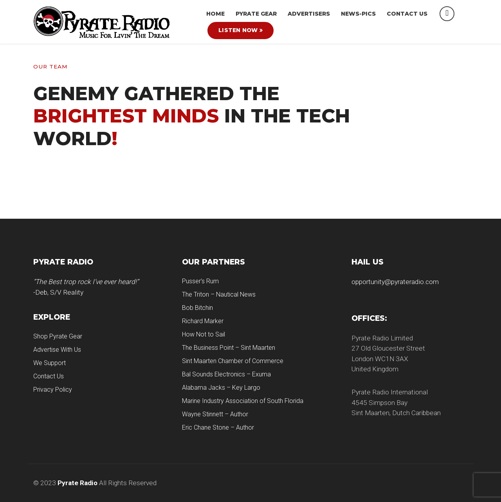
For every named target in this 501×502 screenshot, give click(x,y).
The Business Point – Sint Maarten (228, 347)
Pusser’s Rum (200, 281)
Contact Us (407, 13)
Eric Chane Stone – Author (218, 427)
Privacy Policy (52, 389)
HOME (215, 13)
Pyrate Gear (256, 13)
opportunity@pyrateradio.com (395, 282)
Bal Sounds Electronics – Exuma (226, 374)
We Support (49, 363)
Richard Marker (202, 321)
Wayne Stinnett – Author (215, 414)
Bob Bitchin (197, 307)
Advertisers (309, 13)
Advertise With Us (57, 349)
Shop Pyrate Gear (57, 336)
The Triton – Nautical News (219, 294)
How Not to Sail (203, 334)
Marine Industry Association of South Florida (242, 401)
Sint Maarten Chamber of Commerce (232, 361)
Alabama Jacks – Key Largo (221, 387)
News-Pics (358, 13)
